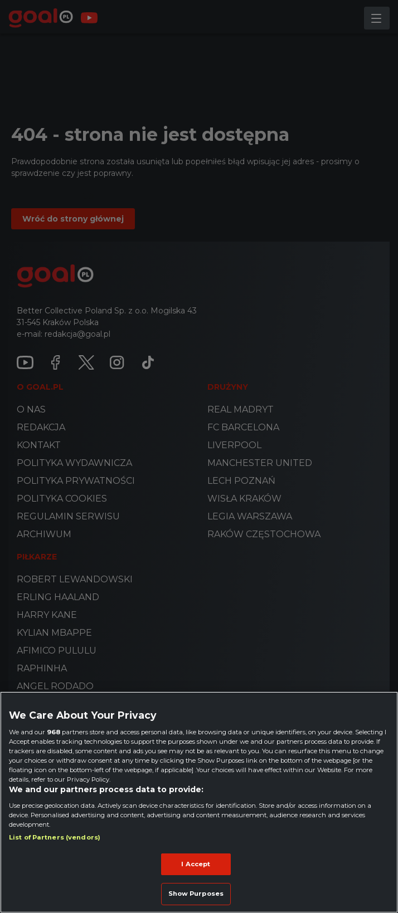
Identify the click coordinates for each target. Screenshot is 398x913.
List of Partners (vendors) (54, 837)
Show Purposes (196, 893)
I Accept (195, 864)
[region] (199, 802)
